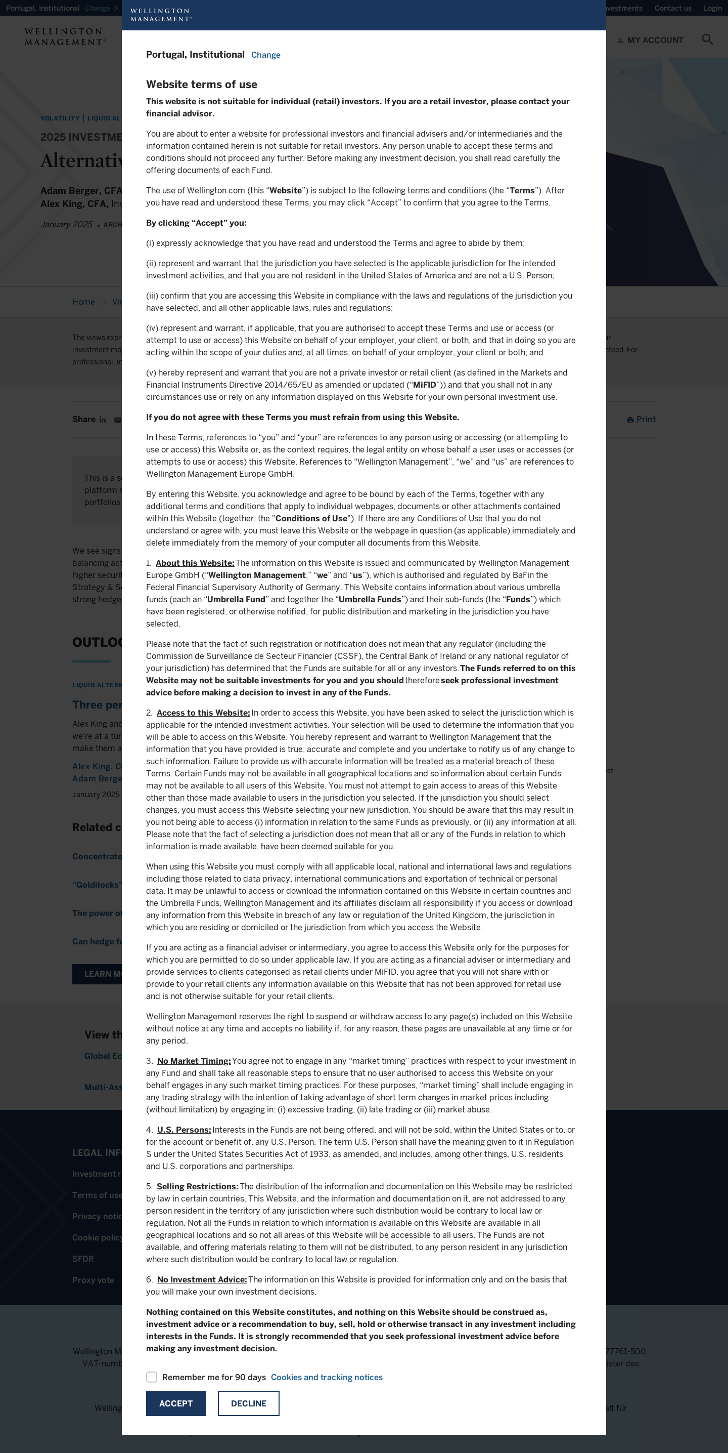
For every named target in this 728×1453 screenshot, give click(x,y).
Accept (176, 1403)
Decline (248, 1403)
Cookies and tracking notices (327, 1377)
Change (266, 55)
